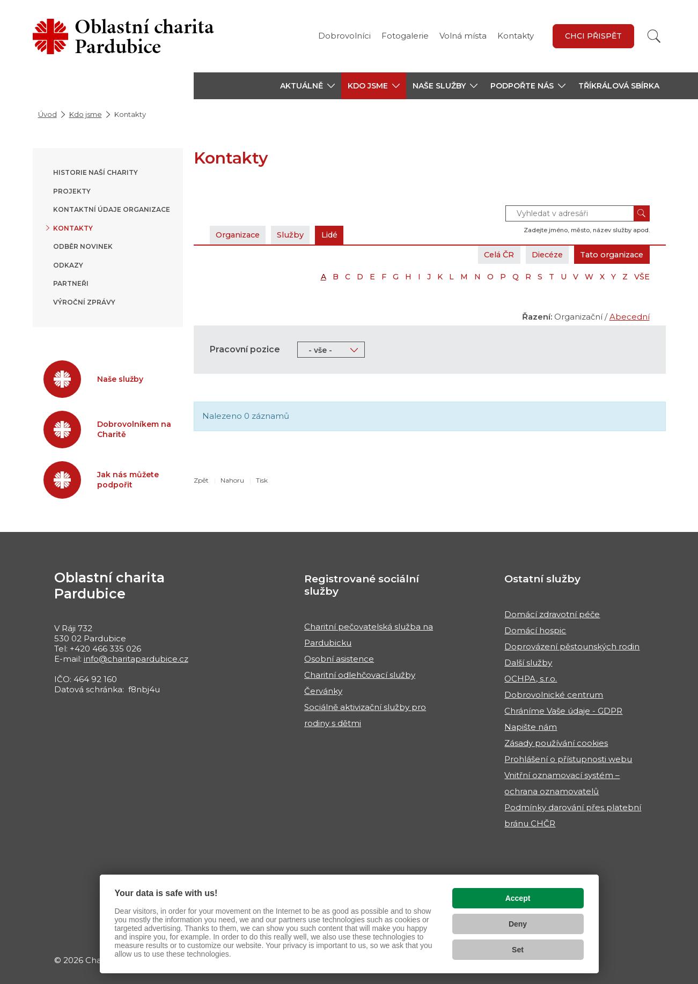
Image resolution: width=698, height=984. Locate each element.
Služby (297, 235)
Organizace (240, 235)
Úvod (47, 114)
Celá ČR (488, 254)
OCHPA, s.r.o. (530, 679)
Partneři (71, 283)
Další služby (528, 662)
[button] (307, 85)
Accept (518, 898)
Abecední (629, 317)
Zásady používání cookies (556, 743)
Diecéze (540, 254)
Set (518, 949)
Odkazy (68, 265)
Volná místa (463, 36)
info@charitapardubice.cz (136, 659)
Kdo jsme (85, 114)
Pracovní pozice (245, 349)
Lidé (338, 235)
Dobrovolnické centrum (553, 695)
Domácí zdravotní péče (552, 614)
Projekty (72, 191)
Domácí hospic (535, 630)
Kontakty (515, 36)
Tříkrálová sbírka (618, 86)
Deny (518, 924)
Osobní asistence (339, 659)
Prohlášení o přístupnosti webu (568, 759)
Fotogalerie (405, 36)
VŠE (642, 277)
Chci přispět (593, 36)
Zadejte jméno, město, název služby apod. (587, 230)
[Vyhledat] (654, 36)
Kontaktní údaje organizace (111, 209)
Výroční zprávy (84, 302)
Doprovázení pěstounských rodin (572, 646)
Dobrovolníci (344, 36)
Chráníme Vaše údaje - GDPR (563, 711)
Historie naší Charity (95, 172)
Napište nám (530, 727)
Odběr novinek (83, 246)
